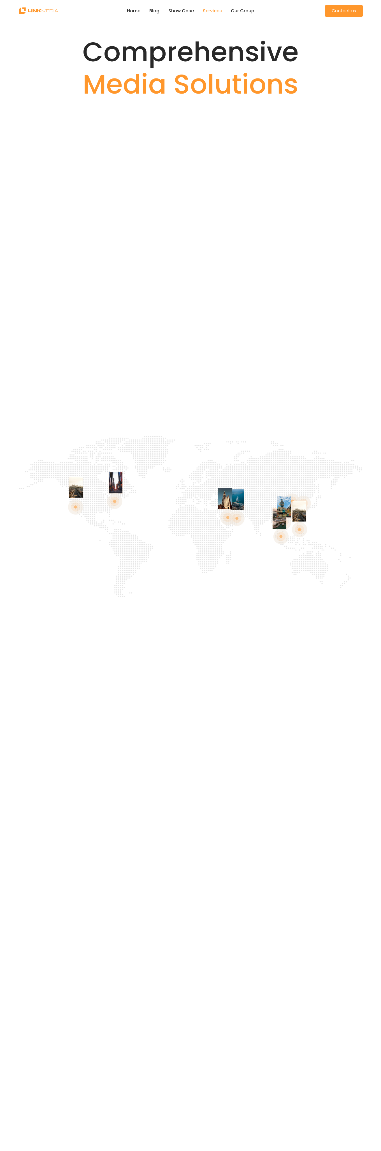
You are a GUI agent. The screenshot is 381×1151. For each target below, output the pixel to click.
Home (133, 11)
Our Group (242, 11)
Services (212, 11)
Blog (154, 11)
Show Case (181, 11)
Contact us (344, 11)
